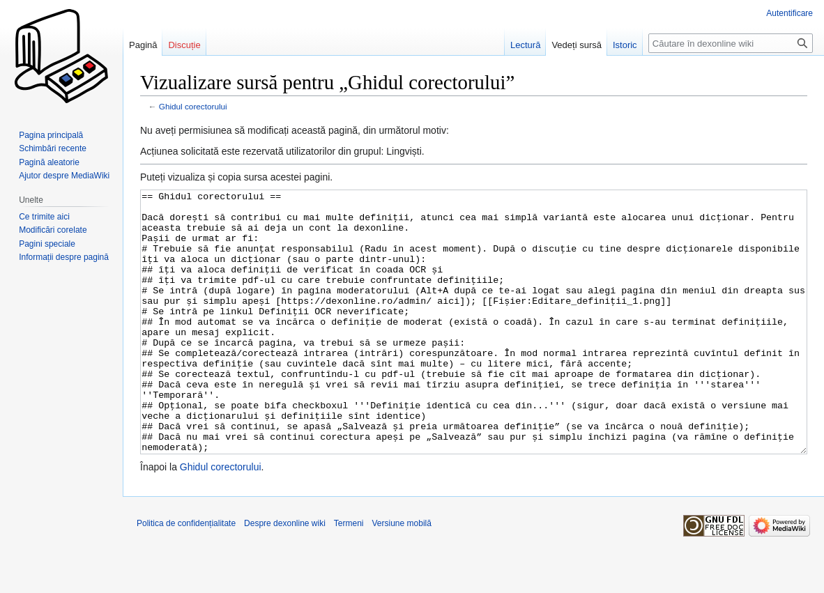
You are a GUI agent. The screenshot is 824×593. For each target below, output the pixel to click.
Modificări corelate (52, 230)
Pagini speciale (47, 244)
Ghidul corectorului (193, 106)
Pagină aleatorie (49, 162)
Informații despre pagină (64, 257)
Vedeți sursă (576, 45)
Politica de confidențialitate (186, 575)
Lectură (525, 45)
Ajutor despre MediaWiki (64, 175)
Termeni (349, 575)
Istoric (625, 45)
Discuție (184, 45)
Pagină (143, 45)
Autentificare (789, 13)
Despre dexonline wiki (285, 575)
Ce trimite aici (44, 217)
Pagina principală (51, 135)
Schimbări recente (52, 148)
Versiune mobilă (402, 575)
